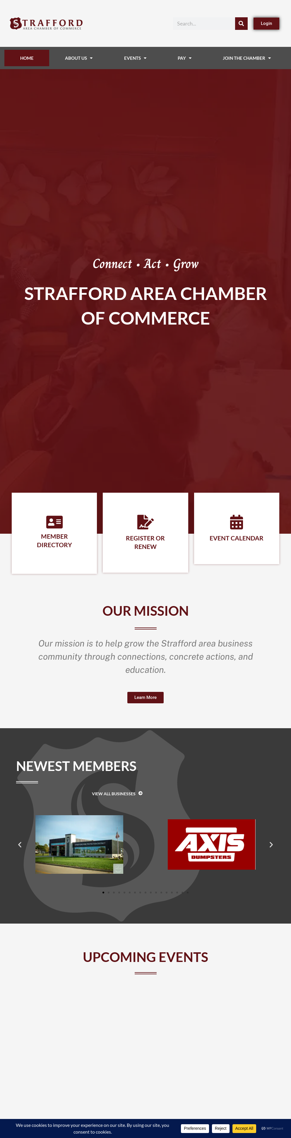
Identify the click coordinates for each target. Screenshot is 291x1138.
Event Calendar (237, 538)
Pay (184, 58)
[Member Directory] (54, 522)
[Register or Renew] (145, 522)
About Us (79, 58)
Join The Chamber (247, 58)
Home (27, 58)
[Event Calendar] (236, 522)
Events (135, 58)
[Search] (241, 23)
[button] (19, 844)
